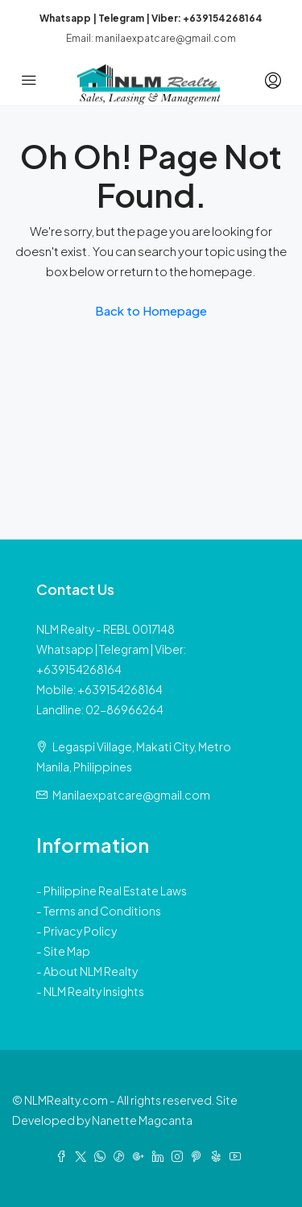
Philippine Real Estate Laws (115, 890)
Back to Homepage (151, 310)
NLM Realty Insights (93, 991)
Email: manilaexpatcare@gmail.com (151, 38)
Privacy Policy (80, 931)
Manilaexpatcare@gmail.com (131, 794)
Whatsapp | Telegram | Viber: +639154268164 (151, 18)
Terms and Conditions (102, 910)
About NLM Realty (90, 971)
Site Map (66, 951)
